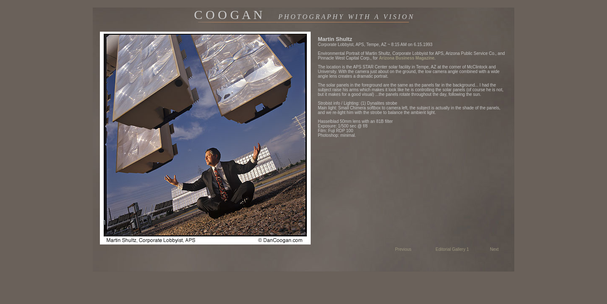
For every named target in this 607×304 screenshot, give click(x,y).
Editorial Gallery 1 (452, 249)
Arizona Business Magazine (407, 58)
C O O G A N (303, 15)
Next (494, 249)
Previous (403, 249)
